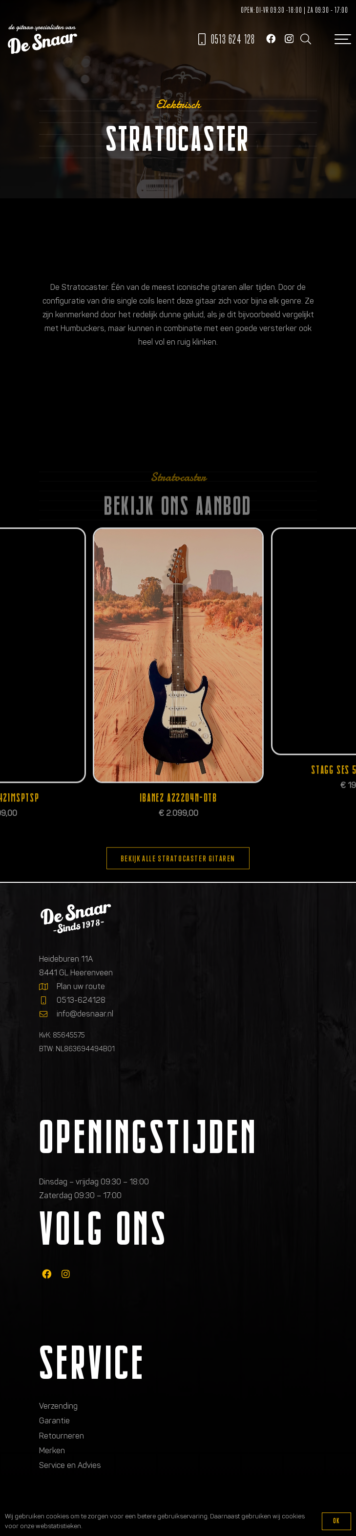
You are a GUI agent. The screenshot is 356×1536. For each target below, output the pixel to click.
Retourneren (61, 1436)
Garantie (54, 1420)
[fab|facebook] (46, 1274)
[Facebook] (270, 38)
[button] (305, 39)
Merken (52, 1450)
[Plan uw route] (48, 987)
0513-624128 (81, 1000)
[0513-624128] (48, 1000)
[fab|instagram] (65, 1274)
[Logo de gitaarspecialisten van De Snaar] (42, 39)
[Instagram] (289, 39)
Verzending (58, 1406)
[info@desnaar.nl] (48, 1014)
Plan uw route (81, 986)
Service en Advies (70, 1465)
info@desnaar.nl (85, 1013)
